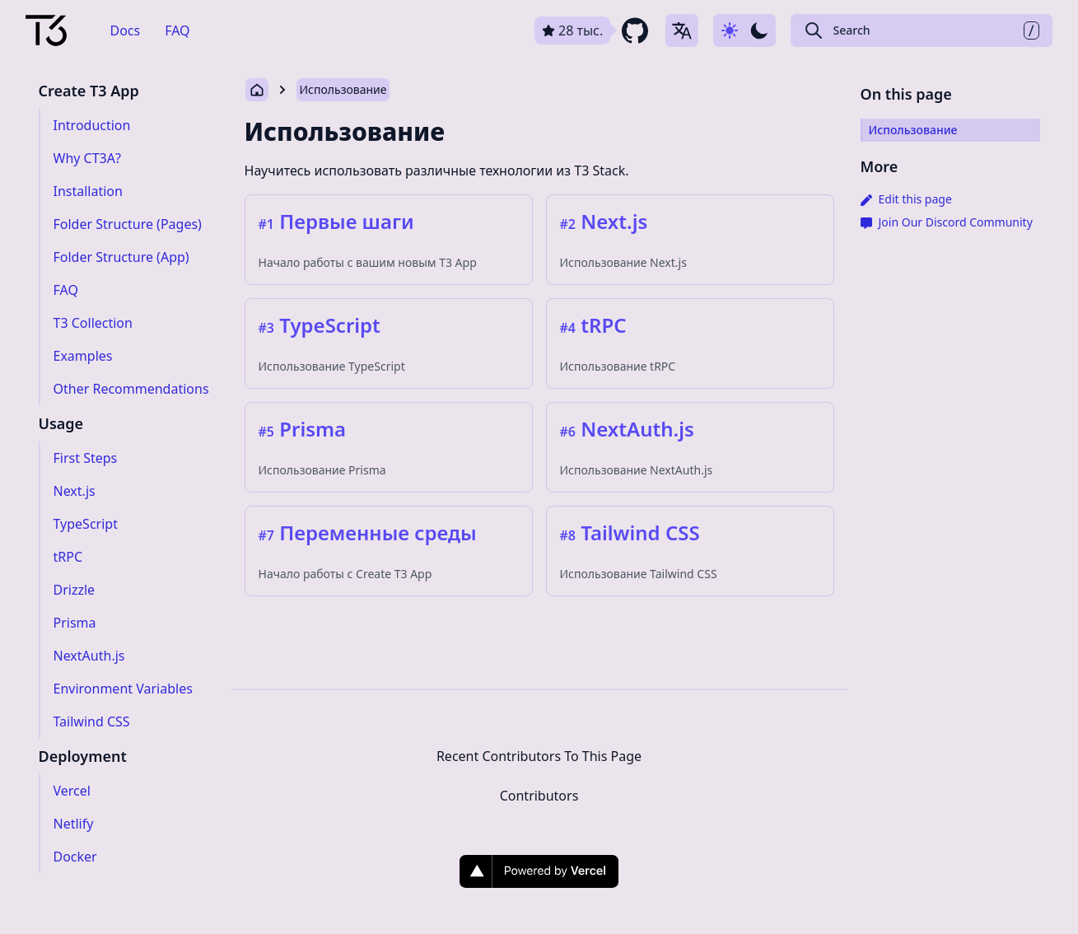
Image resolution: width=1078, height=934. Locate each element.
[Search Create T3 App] (921, 30)
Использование (343, 89)
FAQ (177, 30)
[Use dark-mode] (744, 30)
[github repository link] (592, 30)
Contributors (539, 796)
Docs (125, 30)
